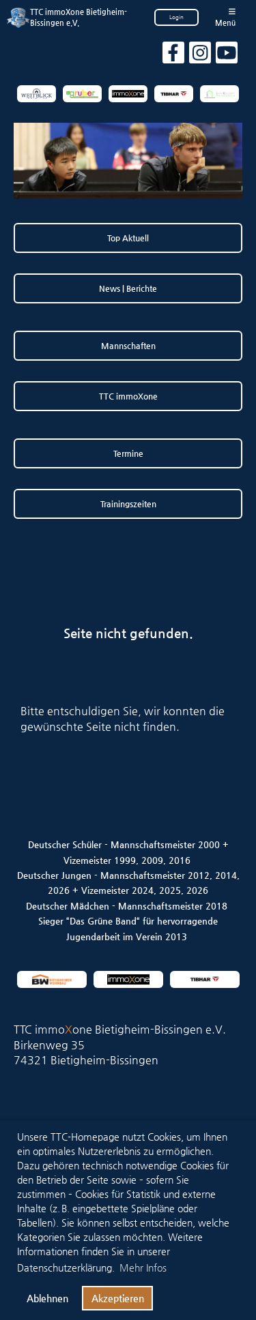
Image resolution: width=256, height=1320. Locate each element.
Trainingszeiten (128, 504)
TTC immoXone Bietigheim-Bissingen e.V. (78, 17)
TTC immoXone (128, 396)
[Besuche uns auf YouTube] (227, 56)
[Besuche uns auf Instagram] (200, 56)
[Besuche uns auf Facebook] (173, 56)
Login (176, 17)
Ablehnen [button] (47, 1298)
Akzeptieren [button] (117, 1298)
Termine (128, 453)
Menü (225, 17)
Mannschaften (128, 345)
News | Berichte (128, 288)
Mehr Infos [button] (143, 1267)
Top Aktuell (128, 238)
